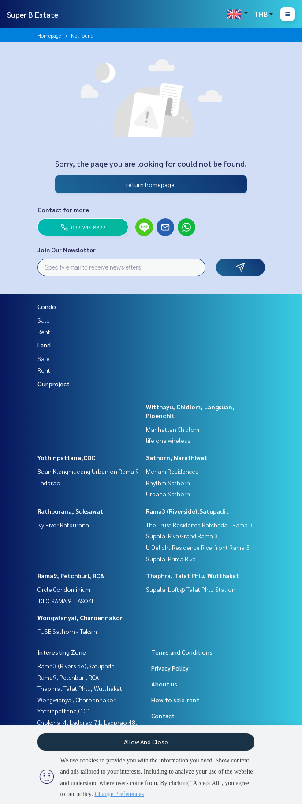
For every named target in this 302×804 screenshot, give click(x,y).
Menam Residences (172, 471)
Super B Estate (32, 14)
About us (164, 684)
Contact (163, 716)
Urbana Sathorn (168, 494)
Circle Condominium (63, 589)
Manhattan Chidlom (172, 429)
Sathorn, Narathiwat (176, 457)
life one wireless (168, 440)
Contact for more (63, 209)
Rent (43, 331)
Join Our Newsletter (66, 250)
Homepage (49, 35)
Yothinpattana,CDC (66, 457)
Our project (53, 384)
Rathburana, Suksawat (70, 511)
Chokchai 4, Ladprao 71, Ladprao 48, (87, 722)
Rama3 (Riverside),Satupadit (187, 511)
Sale (43, 320)
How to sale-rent (175, 700)
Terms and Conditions (182, 652)
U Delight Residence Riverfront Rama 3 (198, 547)
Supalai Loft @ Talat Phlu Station (190, 589)
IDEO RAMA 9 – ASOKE (66, 601)
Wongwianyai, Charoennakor (80, 617)
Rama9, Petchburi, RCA (70, 575)
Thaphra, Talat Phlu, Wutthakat (192, 575)
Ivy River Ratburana (63, 525)
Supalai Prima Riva (171, 559)
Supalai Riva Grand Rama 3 (182, 536)
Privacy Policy (170, 668)
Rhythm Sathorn (168, 483)
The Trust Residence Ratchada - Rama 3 (199, 525)
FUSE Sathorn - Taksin (67, 631)
